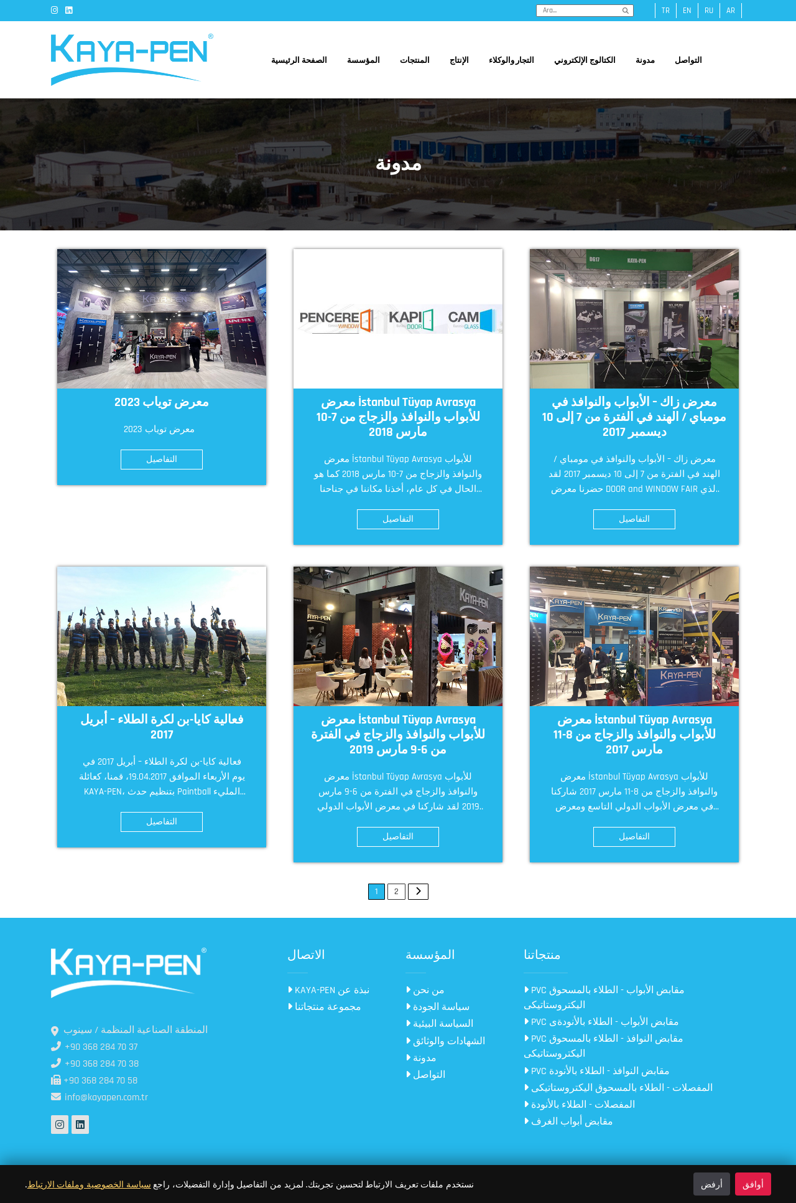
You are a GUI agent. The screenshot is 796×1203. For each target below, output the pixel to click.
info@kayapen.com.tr (99, 1097)
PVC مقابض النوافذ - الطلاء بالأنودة (597, 1071)
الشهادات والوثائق (445, 1041)
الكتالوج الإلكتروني (585, 60)
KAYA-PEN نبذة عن (328, 990)
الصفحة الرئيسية (299, 60)
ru (709, 11)
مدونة (645, 60)
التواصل (688, 60)
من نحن (425, 990)
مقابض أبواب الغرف (568, 1121)
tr (666, 11)
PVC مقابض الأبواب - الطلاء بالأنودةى (601, 1022)
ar (730, 11)
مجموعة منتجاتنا (324, 1007)
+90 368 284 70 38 (95, 1063)
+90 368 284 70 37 (94, 1047)
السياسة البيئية (439, 1024)
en (687, 11)
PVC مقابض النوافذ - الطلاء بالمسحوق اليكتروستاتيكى (603, 1046)
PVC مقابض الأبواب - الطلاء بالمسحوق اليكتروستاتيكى (604, 998)
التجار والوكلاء (512, 60)
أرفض (712, 1184)
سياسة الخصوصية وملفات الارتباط (89, 1184)
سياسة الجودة (437, 1007)
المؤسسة (363, 60)
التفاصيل (161, 459)
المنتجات (415, 60)
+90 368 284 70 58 (94, 1080)
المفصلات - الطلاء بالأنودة (579, 1104)
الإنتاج (459, 60)
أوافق (753, 1184)
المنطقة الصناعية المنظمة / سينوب (129, 1030)
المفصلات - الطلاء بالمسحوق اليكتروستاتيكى (618, 1088)
